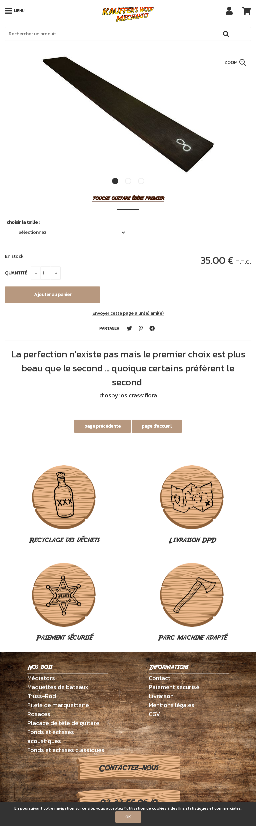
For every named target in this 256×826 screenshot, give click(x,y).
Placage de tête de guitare (63, 722)
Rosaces (38, 713)
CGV (154, 713)
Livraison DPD (192, 505)
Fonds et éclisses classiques (65, 749)
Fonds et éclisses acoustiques (50, 736)
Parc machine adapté (192, 603)
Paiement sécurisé (64, 603)
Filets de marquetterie (58, 704)
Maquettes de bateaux (57, 686)
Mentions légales (171, 704)
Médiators (41, 677)
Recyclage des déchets (64, 505)
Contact (159, 677)
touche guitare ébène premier (128, 199)
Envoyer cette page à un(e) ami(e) (128, 313)
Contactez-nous (128, 768)
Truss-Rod (41, 695)
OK (128, 817)
